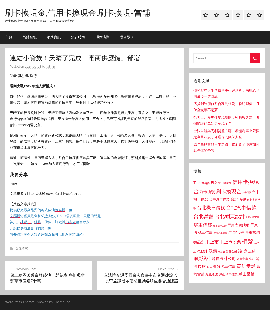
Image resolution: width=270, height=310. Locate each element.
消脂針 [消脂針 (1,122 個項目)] (202, 251)
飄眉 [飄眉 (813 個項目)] (209, 266)
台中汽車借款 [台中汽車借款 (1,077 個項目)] (219, 199)
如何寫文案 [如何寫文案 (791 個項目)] (252, 217)
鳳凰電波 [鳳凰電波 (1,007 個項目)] (211, 274)
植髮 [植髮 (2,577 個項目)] (248, 241)
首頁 (8, 37)
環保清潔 (102, 37)
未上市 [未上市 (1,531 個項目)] (212, 241)
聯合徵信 (127, 37)
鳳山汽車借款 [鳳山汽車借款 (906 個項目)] (228, 274)
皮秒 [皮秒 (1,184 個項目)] (252, 251)
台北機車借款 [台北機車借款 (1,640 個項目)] (211, 207)
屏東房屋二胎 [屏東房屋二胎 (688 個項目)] (220, 226)
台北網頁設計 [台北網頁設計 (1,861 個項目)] (230, 216)
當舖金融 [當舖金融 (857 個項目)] (231, 251)
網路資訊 (54, 37)
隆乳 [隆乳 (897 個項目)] (252, 259)
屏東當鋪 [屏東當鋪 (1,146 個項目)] (252, 232)
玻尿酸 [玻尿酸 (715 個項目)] (221, 251)
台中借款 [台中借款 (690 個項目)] (246, 192)
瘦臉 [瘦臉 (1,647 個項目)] (242, 250)
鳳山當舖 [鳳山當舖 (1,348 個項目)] (246, 274)
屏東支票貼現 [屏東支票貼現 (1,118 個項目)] (238, 225)
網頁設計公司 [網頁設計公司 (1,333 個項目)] (223, 258)
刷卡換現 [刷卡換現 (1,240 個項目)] (207, 192)
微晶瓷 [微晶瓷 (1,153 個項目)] (198, 242)
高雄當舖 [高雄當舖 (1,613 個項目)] (246, 266)
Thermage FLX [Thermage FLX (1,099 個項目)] (205, 183)
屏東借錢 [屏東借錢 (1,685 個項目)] (202, 225)
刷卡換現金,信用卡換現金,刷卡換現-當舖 (77, 13)
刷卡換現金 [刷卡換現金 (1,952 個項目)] (228, 191)
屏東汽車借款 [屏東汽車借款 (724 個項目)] (220, 233)
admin (50, 66)
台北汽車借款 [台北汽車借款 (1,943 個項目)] (241, 207)
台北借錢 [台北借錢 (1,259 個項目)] (238, 199)
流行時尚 (78, 37)
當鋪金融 (30, 37)
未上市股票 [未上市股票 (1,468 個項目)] (230, 241)
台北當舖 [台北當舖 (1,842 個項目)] (203, 216)
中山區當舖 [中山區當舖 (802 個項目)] (224, 182)
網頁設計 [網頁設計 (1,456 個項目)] (202, 258)
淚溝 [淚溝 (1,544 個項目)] (212, 250)
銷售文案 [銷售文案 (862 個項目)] (242, 259)
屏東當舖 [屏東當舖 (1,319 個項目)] (236, 232)
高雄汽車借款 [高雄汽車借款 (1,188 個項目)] (224, 266)
